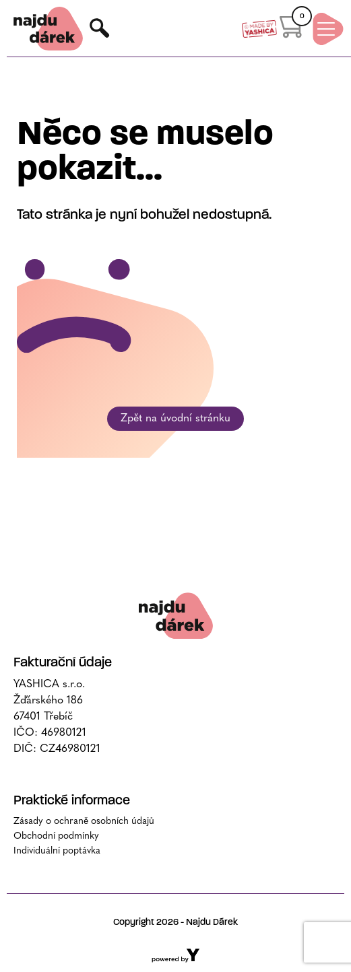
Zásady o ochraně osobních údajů (83, 822)
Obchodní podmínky (56, 836)
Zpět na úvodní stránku (175, 418)
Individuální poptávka (56, 851)
